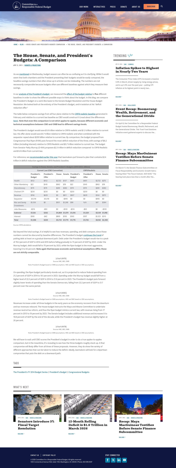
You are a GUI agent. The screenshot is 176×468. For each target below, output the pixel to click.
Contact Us (35, 455)
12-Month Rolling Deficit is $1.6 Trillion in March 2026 (87, 425)
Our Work (83, 7)
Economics (131, 64)
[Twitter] (113, 460)
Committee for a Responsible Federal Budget (32, 6)
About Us (136, 7)
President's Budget (58, 372)
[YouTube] (124, 460)
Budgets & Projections (33, 65)
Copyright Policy (49, 455)
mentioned (24, 74)
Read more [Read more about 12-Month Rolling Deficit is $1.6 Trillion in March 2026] (71, 433)
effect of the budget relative (79, 94)
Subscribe (151, 6)
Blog (22, 45)
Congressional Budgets (78, 372)
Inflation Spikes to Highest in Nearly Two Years (137, 70)
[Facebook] (107, 460)
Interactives (99, 7)
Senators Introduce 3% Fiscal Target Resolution (36, 425)
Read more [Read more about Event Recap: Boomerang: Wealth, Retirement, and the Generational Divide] (118, 141)
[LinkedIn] (119, 460)
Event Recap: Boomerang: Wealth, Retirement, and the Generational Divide (136, 112)
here (15, 121)
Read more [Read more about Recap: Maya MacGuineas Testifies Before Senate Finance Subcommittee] (118, 185)
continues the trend (92, 235)
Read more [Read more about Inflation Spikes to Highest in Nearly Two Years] (118, 96)
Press (113, 7)
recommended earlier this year (44, 157)
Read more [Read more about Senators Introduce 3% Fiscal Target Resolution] (20, 433)
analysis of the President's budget (34, 94)
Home (15, 45)
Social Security (132, 105)
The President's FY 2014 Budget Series (30, 372)
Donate (124, 7)
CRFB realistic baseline (85, 114)
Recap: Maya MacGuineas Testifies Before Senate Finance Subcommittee (136, 157)
